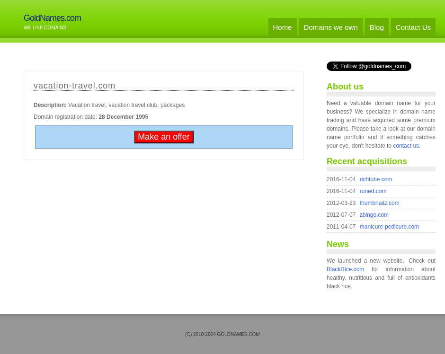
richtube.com (376, 179)
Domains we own (331, 27)
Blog (377, 27)
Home (282, 27)
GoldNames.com (52, 18)
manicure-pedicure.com (389, 226)
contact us (406, 145)
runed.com (373, 191)
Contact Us (413, 27)
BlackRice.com (345, 269)
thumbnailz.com (380, 203)
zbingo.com (374, 215)
